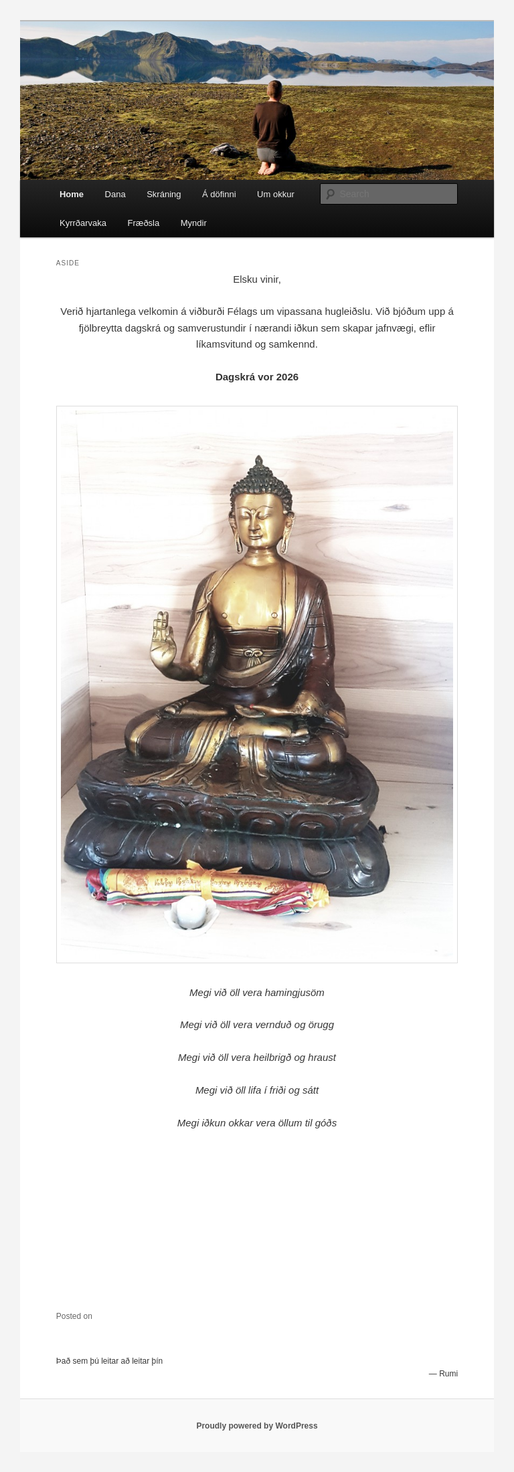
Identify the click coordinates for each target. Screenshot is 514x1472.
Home (72, 194)
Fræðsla (144, 223)
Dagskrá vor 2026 (257, 376)
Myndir (194, 223)
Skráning (164, 194)
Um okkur (275, 194)
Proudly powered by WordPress (256, 1426)
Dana (115, 194)
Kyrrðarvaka (83, 223)
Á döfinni (219, 194)
